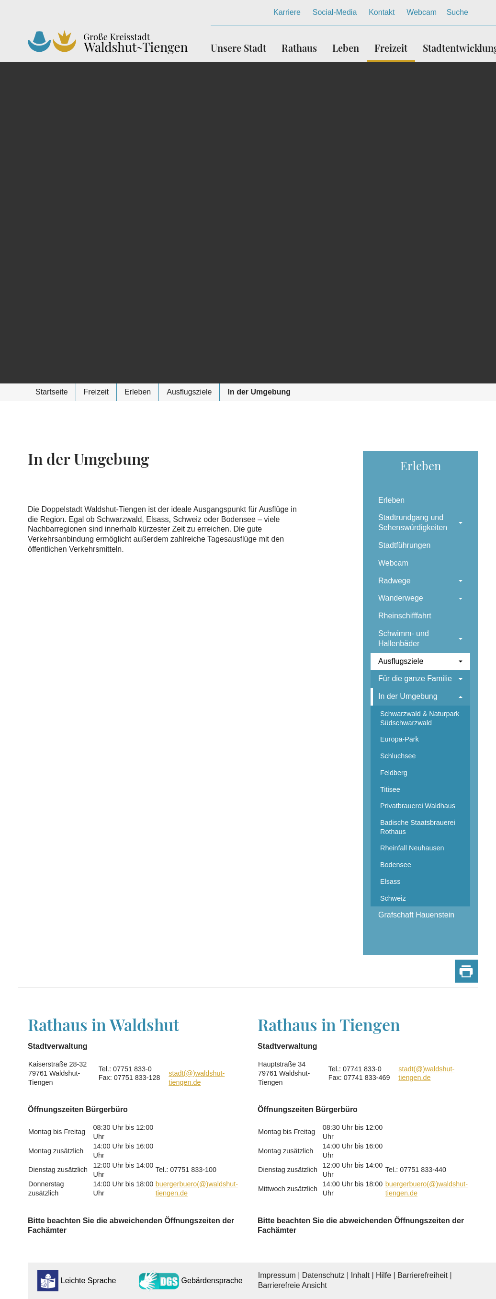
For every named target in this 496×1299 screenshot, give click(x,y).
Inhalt (360, 1275)
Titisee (390, 789)
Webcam (421, 12)
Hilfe (383, 1275)
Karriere (287, 12)
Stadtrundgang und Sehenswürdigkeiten (412, 522)
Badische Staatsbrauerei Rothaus (417, 827)
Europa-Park (399, 739)
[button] (242, 44)
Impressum (277, 1275)
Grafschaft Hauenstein (416, 915)
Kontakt (382, 12)
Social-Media (335, 12)
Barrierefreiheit (422, 1275)
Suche (457, 12)
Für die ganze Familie (415, 678)
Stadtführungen (404, 545)
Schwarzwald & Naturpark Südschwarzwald (420, 718)
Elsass (390, 881)
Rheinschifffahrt (404, 616)
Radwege (394, 581)
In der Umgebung (408, 696)
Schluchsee (398, 756)
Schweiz (393, 898)
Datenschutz (323, 1275)
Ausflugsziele (400, 661)
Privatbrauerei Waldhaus (417, 806)
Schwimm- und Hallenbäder (403, 638)
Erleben (391, 500)
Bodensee (395, 865)
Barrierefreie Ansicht (292, 1285)
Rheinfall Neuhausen (412, 848)
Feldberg (393, 773)
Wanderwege (400, 598)
